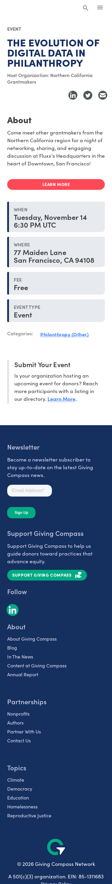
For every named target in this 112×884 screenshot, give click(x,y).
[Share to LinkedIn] (72, 95)
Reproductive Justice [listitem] (29, 815)
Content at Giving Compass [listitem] (37, 665)
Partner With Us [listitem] (24, 731)
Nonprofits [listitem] (18, 713)
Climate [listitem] (15, 779)
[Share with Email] (102, 95)
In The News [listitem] (20, 656)
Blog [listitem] (12, 647)
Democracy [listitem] (19, 788)
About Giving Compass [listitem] (32, 638)
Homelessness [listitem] (22, 806)
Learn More (61, 398)
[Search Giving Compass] (86, 8)
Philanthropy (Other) (64, 334)
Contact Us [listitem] (19, 740)
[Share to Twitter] (87, 95)
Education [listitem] (18, 797)
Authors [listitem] (15, 722)
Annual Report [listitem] (22, 674)
